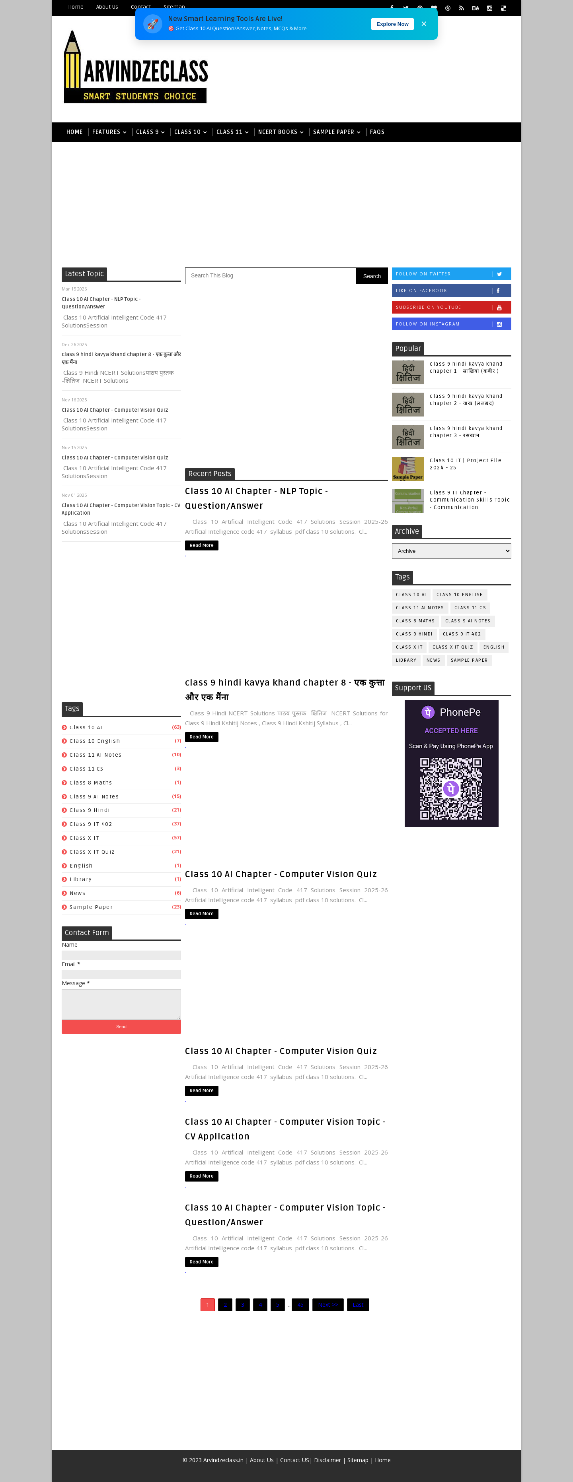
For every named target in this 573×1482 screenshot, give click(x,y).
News (78, 893)
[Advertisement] (286, 204)
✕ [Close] (424, 23)
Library (81, 879)
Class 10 (187, 132)
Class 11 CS (87, 768)
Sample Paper (334, 132)
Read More (202, 545)
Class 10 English (95, 741)
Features (106, 132)
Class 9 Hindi (90, 810)
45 (300, 1304)
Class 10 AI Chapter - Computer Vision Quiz (115, 410)
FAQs (377, 132)
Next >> (328, 1304)
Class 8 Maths (91, 782)
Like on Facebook (453, 291)
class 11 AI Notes (96, 755)
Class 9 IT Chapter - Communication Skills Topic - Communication (470, 500)
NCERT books (278, 132)
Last (358, 1304)
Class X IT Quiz (92, 852)
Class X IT (84, 838)
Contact (141, 7)
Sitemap (174, 7)
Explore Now (392, 24)
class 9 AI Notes (94, 796)
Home (76, 7)
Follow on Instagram (453, 324)
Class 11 (229, 132)
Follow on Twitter (453, 274)
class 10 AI (86, 727)
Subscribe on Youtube (453, 307)
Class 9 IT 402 (91, 824)
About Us (107, 7)
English (81, 865)
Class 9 (147, 132)
